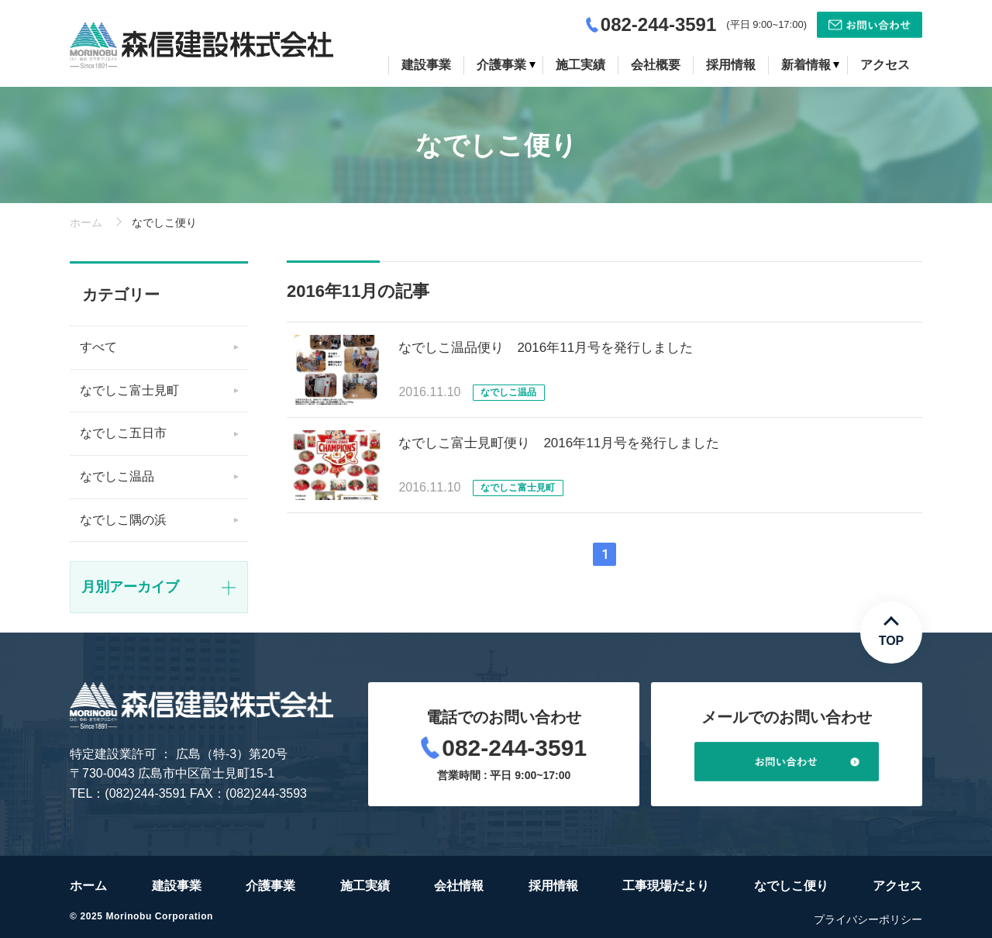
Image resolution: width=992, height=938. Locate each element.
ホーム (86, 223)
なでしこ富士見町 (129, 390)
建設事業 (177, 885)
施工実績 (365, 885)
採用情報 (553, 885)
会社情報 (459, 885)
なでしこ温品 (117, 476)
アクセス (897, 885)
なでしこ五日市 (123, 433)
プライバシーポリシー (868, 919)
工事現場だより (665, 885)
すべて (98, 346)
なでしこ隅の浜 (123, 519)
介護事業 (270, 885)
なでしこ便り (791, 885)
